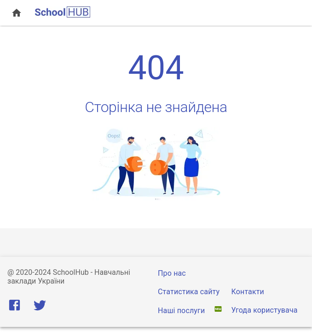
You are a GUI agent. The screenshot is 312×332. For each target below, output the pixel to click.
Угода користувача (264, 310)
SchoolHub (71, 272)
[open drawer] (17, 13)
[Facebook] (16, 307)
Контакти (247, 291)
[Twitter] (40, 307)
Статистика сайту (189, 291)
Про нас (172, 273)
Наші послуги (182, 310)
